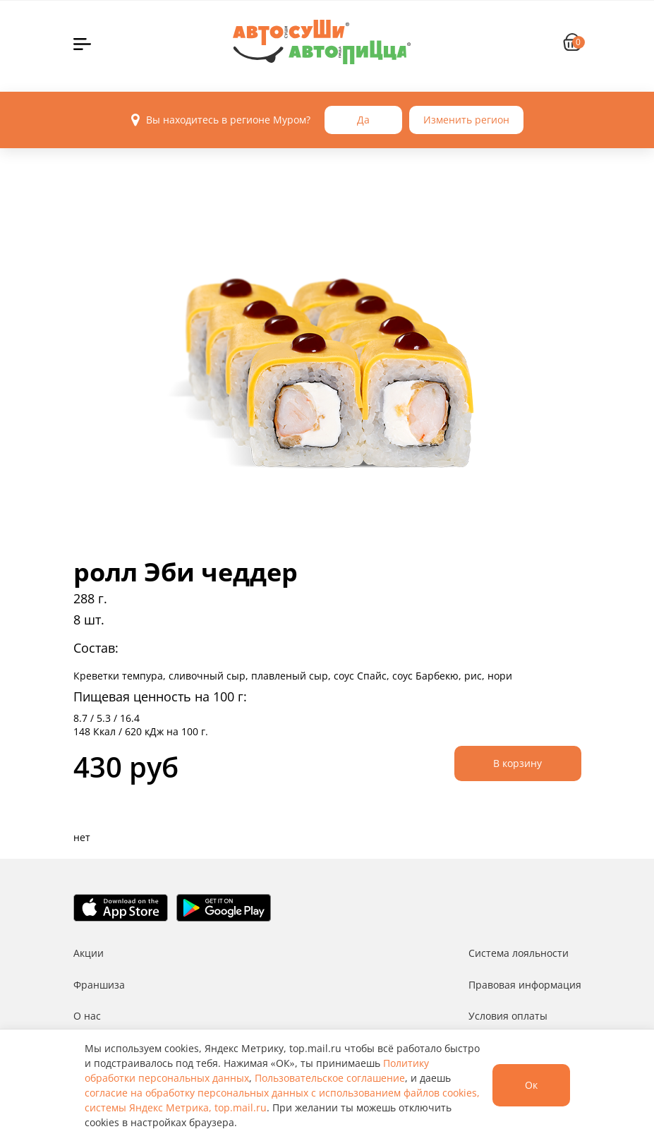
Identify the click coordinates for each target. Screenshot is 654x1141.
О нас (87, 1015)
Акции (88, 953)
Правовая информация (524, 984)
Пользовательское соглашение (330, 1078)
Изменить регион (466, 119)
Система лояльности (518, 953)
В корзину (517, 763)
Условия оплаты (507, 1015)
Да (363, 119)
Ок (531, 1085)
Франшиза (99, 984)
